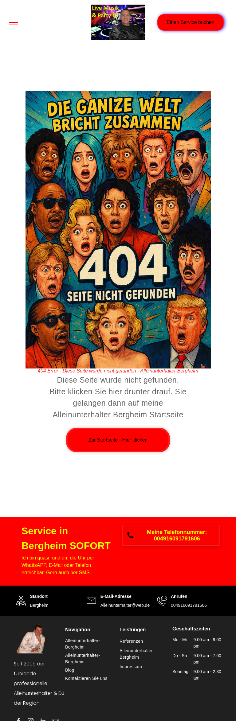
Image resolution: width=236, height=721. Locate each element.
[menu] (14, 22)
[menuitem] (89, 644)
